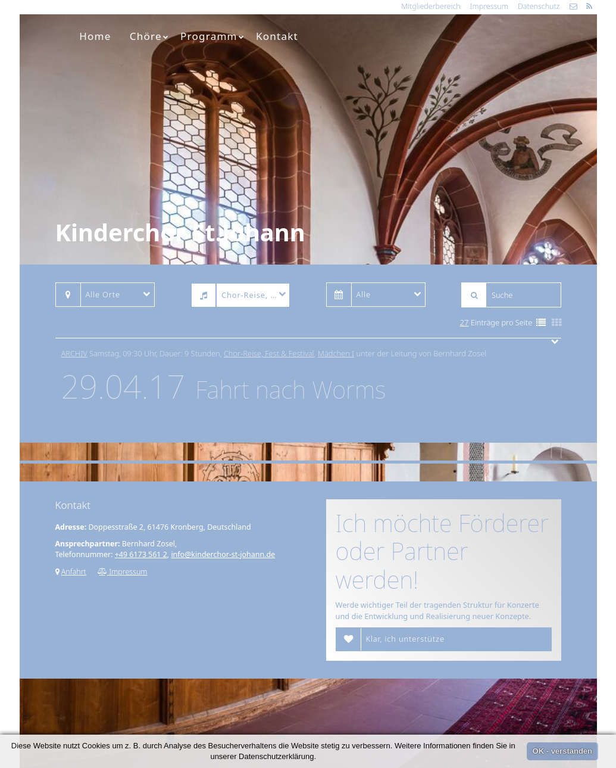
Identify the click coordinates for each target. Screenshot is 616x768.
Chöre (149, 36)
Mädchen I (336, 353)
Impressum (489, 6)
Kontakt (277, 36)
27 (464, 322)
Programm (212, 36)
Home (95, 36)
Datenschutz (539, 6)
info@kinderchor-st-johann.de (223, 554)
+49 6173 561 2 (141, 554)
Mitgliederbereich (430, 6)
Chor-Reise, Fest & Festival (269, 353)
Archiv (74, 353)
